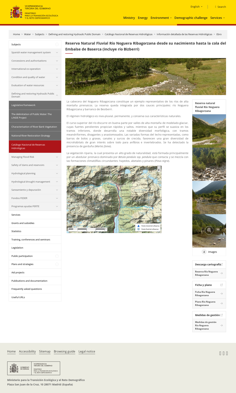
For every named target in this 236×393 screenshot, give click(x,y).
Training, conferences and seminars (30, 239)
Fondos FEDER (19, 198)
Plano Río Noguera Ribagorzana (205, 303)
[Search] (219, 7)
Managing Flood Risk (22, 156)
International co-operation (26, 68)
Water (27, 34)
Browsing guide (64, 351)
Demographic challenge (190, 18)
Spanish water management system (31, 52)
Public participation (22, 256)
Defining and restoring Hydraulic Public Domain (74, 34)
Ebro (219, 34)
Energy (143, 18)
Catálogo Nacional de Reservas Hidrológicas (128, 34)
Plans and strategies (22, 264)
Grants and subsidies (22, 223)
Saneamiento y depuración (26, 189)
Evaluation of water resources (27, 85)
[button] (171, 17)
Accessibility (27, 351)
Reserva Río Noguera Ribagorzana (206, 273)
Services (216, 18)
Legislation (17, 247)
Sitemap (45, 351)
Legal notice (87, 351)
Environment (160, 18)
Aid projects (17, 272)
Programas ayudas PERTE (25, 206)
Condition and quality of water (28, 77)
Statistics (16, 231)
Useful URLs (18, 297)
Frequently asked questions (26, 289)
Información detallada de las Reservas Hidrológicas (184, 34)
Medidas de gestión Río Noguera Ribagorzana (205, 325)
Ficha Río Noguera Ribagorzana (205, 293)
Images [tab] (209, 251)
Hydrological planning (23, 173)
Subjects (39, 34)
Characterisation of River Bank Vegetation (34, 126)
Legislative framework (23, 105)
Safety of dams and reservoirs (27, 165)
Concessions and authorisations (28, 60)
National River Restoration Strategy (30, 135)
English (195, 6)
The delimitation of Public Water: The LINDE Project (31, 115)
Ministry (129, 18)
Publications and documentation (29, 280)
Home (16, 34)
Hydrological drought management (30, 181)
